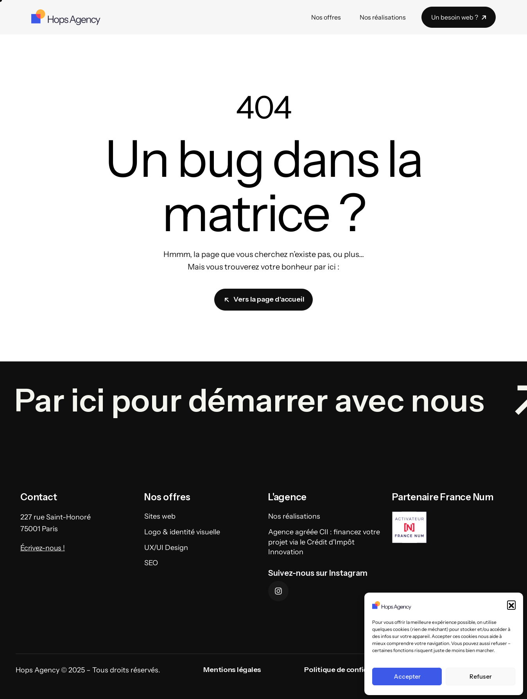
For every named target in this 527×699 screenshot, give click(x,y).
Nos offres (326, 17)
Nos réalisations (383, 17)
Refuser (481, 676)
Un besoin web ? (459, 17)
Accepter (407, 676)
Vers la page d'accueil (264, 299)
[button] (511, 605)
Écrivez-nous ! (42, 562)
